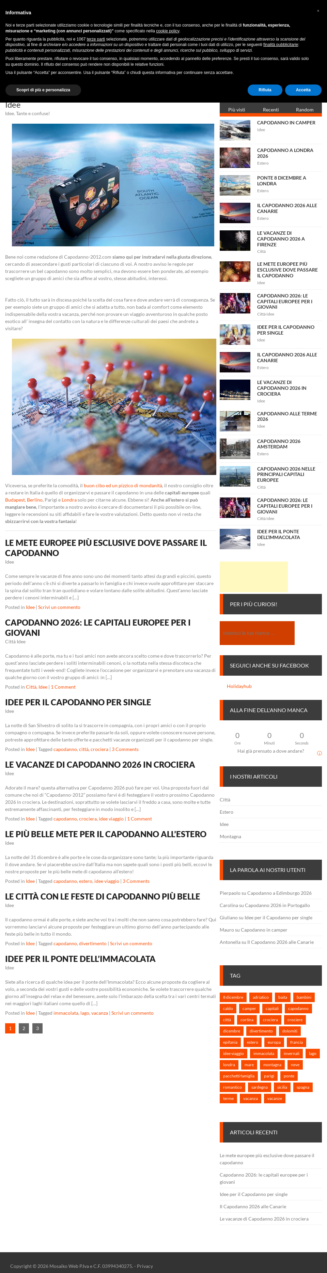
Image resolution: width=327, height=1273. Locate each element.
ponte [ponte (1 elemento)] (289, 1075)
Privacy (145, 1266)
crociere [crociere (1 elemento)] (294, 1019)
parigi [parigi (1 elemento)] (269, 1075)
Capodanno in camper (286, 122)
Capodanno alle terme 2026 (287, 416)
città (84, 749)
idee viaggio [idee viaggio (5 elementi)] (233, 1053)
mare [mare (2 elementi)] (249, 1064)
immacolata (65, 1013)
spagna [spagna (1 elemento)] (303, 1087)
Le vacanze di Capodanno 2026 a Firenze (281, 238)
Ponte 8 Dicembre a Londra (281, 180)
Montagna (230, 836)
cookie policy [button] (167, 31)
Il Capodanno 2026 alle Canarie (287, 208)
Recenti (271, 109)
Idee (30, 607)
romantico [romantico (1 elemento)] (232, 1087)
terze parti (96, 39)
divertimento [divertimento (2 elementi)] (261, 1030)
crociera (99, 749)
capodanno (65, 749)
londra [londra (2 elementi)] (229, 1064)
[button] (318, 10)
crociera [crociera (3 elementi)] (270, 1019)
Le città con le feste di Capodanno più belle (102, 896)
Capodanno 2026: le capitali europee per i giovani (284, 301)
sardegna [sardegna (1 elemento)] (259, 1087)
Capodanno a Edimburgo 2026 (279, 893)
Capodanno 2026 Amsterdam (278, 444)
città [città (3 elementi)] (227, 1019)
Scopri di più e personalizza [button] (43, 90)
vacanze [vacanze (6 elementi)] (274, 1098)
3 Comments (125, 749)
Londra (69, 500)
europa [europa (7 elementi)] (274, 1042)
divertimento (93, 943)
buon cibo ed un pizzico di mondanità (123, 485)
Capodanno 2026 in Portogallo (277, 905)
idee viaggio (111, 819)
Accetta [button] (303, 90)
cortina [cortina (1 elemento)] (246, 1019)
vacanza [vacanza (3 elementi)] (250, 1098)
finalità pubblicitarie (280, 44)
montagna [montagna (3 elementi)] (272, 1064)
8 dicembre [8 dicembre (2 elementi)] (233, 997)
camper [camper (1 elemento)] (249, 1008)
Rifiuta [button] (265, 90)
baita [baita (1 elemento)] (282, 997)
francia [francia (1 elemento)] (296, 1042)
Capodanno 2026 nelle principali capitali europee (286, 474)
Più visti (236, 109)
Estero (226, 812)
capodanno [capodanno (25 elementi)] (298, 1008)
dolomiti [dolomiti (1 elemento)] (289, 1030)
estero (85, 881)
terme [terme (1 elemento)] (228, 1098)
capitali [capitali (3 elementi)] (272, 1008)
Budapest (15, 500)
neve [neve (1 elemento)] (295, 1064)
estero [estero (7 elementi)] (252, 1042)
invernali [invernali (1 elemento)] (291, 1053)
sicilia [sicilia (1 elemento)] (282, 1087)
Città (31, 687)
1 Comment (63, 687)
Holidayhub (239, 686)
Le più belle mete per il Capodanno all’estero (105, 834)
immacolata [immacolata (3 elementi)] (263, 1053)
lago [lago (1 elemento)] (312, 1053)
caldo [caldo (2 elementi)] (228, 1008)
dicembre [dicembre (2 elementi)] (231, 1030)
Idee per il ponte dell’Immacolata (80, 959)
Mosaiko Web (63, 1266)
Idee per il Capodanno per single (78, 702)
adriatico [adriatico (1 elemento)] (261, 997)
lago (84, 1013)
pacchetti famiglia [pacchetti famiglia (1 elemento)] (238, 1075)
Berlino (35, 500)
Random (305, 109)
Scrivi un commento (59, 607)
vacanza (99, 1013)
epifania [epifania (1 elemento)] (230, 1042)
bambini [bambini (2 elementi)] (304, 997)
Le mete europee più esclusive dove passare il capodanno (287, 269)
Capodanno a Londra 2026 (285, 153)
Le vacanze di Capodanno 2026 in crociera (100, 764)
